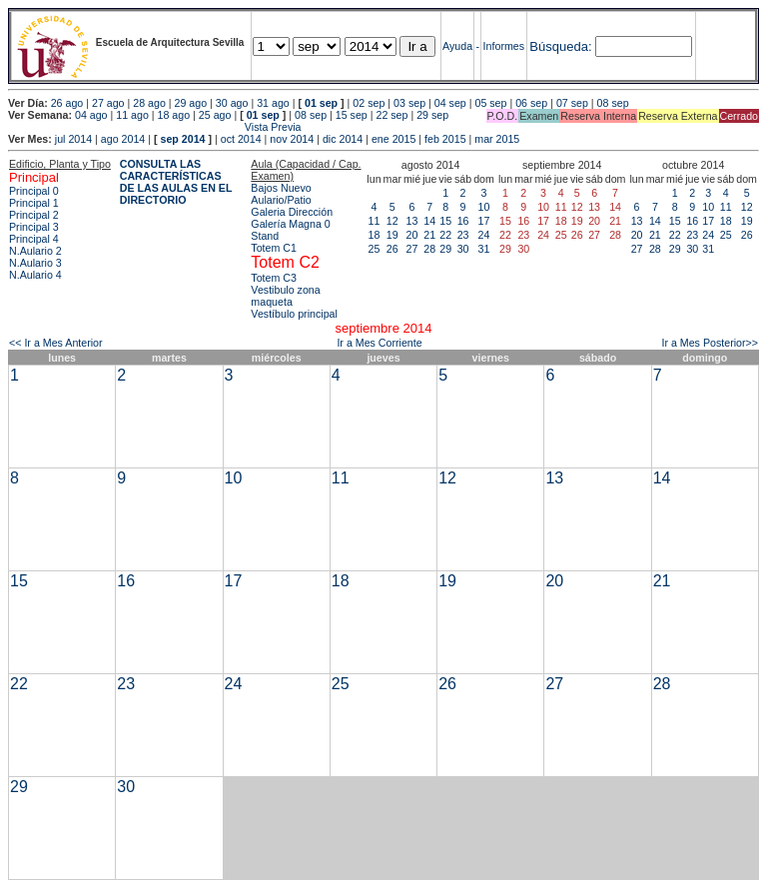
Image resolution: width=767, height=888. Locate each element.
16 (463, 221)
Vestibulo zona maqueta (285, 296)
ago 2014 (123, 139)
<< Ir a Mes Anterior (56, 343)
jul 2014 (73, 139)
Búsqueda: (560, 46)
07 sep (572, 103)
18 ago (174, 115)
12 (392, 221)
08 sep (613, 103)
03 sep (409, 103)
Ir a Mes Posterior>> (709, 343)
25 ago (215, 115)
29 (445, 249)
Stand (265, 236)
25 (375, 249)
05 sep (490, 103)
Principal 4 (34, 239)
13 (412, 221)
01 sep (321, 103)
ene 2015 (393, 139)
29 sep (432, 115)
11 (375, 221)
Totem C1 (274, 248)
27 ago (108, 103)
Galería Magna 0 (290, 224)
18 (375, 235)
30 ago (232, 103)
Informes (503, 46)
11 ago (132, 115)
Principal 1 (34, 203)
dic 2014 (343, 139)
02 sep (368, 103)
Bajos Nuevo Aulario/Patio (281, 194)
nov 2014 (292, 139)
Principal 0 (34, 191)
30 (463, 249)
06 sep (531, 103)
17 (484, 221)
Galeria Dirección (292, 212)
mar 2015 (496, 139)
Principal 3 (34, 227)
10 (484, 207)
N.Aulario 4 (35, 275)
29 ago (191, 103)
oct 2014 (241, 139)
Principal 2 (34, 215)
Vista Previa (155, 127)
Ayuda (457, 46)
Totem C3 (274, 278)
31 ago (273, 103)
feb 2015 (444, 139)
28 (429, 249)
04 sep (450, 103)
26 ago (67, 103)
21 (429, 235)
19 (392, 235)
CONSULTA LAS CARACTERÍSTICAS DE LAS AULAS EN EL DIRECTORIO (176, 182)
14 (429, 221)
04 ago (91, 115)
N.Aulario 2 (35, 251)
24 (484, 235)
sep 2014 (183, 139)
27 (412, 249)
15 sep (352, 115)
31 (484, 249)
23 (463, 235)
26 (392, 249)
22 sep (391, 115)
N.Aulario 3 (35, 263)
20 (412, 235)
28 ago (149, 103)
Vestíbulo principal (294, 314)
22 (445, 235)
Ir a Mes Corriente (379, 343)
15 (445, 221)
